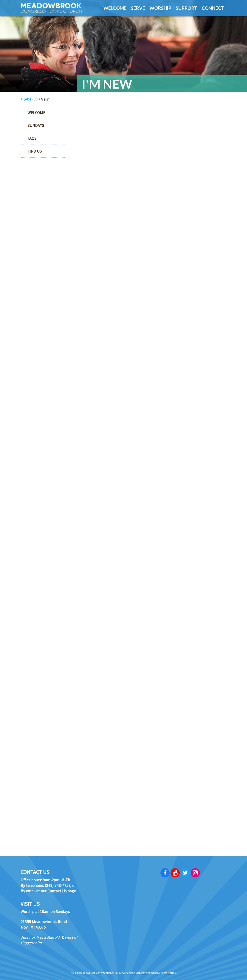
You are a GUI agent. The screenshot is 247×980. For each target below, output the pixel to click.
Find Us (34, 151)
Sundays (35, 125)
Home (26, 99)
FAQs (31, 138)
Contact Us (57, 890)
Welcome (36, 112)
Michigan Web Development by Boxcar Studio (150, 972)
